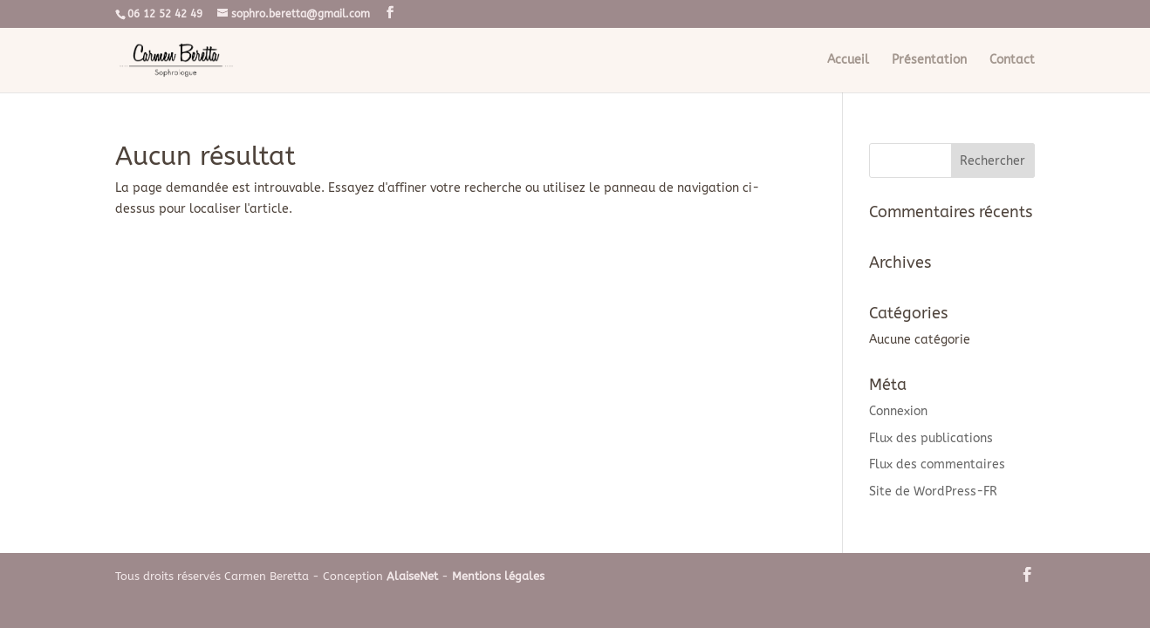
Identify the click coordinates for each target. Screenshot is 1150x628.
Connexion (898, 411)
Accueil (848, 60)
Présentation (929, 60)
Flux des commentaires (937, 464)
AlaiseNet (412, 576)
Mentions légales (498, 576)
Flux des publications (931, 438)
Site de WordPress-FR (933, 491)
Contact (1012, 60)
